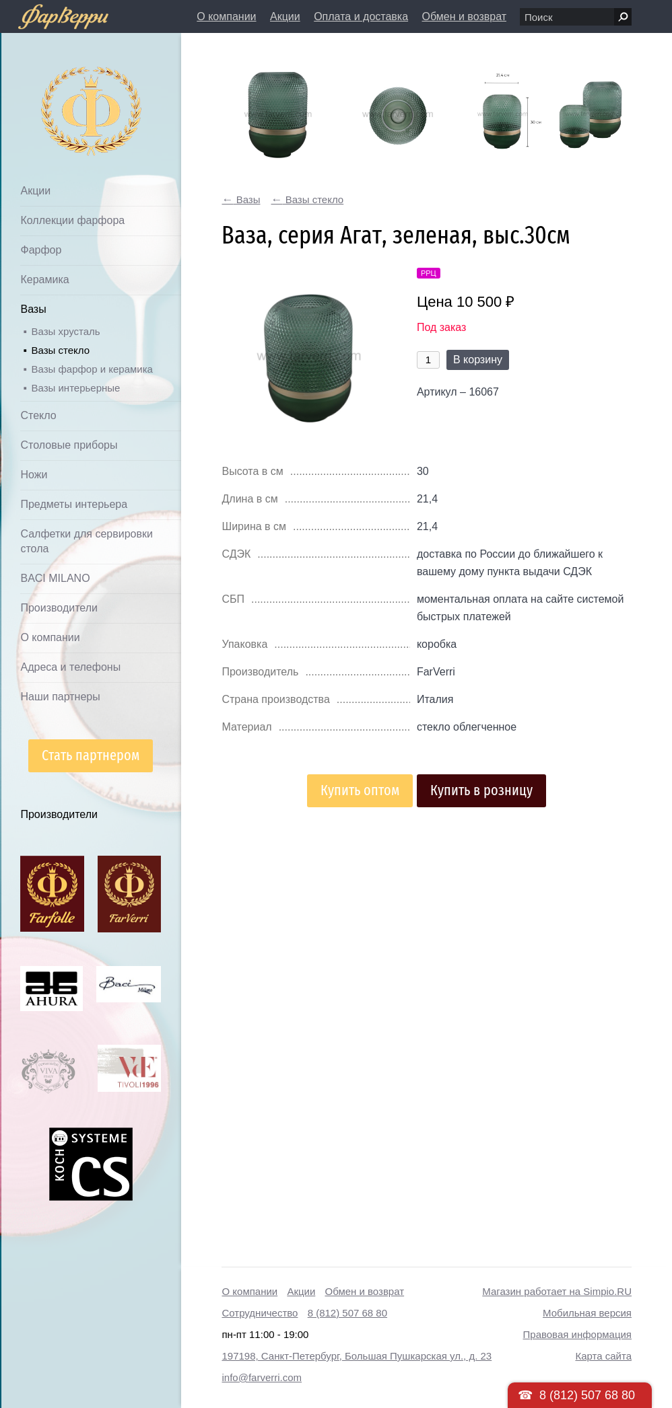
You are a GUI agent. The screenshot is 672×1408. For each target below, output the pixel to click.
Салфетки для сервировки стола (86, 541)
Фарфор (40, 250)
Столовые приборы (68, 445)
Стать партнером (90, 755)
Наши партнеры (60, 696)
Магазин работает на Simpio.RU (557, 1291)
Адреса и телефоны (70, 667)
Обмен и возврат (464, 16)
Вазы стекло (60, 350)
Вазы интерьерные (75, 388)
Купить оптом (360, 790)
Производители (59, 608)
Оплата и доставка (361, 16)
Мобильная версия (587, 1313)
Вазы (33, 309)
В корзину (477, 359)
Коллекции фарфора (72, 220)
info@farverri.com (262, 1377)
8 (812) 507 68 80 (347, 1313)
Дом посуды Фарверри (64, 91)
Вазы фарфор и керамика (91, 369)
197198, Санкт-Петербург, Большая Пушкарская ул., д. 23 (357, 1356)
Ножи (33, 474)
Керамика (44, 279)
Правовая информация (577, 1334)
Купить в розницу (481, 790)
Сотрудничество (260, 1313)
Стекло (38, 415)
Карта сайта (603, 1356)
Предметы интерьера (73, 504)
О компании (226, 16)
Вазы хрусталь (65, 331)
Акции (285, 16)
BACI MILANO (55, 578)
